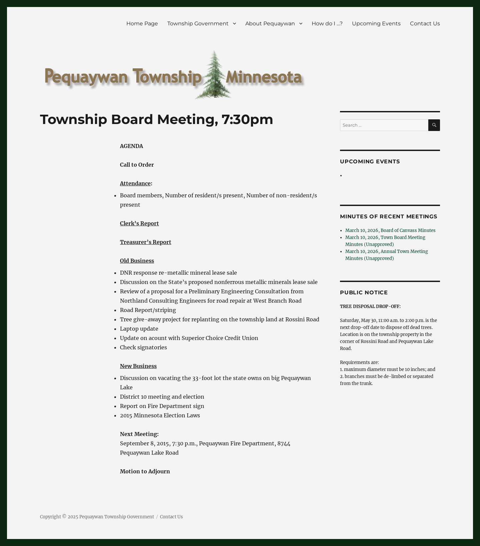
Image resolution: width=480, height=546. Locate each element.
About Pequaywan (270, 23)
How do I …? (327, 23)
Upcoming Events (376, 23)
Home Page (142, 23)
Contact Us (425, 23)
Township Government (198, 23)
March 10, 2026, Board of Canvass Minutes (390, 230)
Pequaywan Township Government (116, 517)
